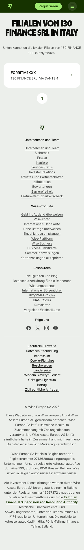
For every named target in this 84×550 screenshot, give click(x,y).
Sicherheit (42, 153)
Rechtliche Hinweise (42, 346)
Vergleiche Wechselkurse (42, 310)
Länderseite (41, 370)
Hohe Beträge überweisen (42, 229)
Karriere (41, 162)
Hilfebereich (42, 181)
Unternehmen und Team (42, 148)
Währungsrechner (42, 285)
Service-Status (42, 167)
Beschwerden (42, 365)
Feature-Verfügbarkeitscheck (42, 196)
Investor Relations (42, 172)
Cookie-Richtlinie (42, 360)
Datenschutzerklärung (42, 351)
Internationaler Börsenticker (42, 290)
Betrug (42, 385)
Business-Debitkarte (41, 248)
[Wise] (10, 6)
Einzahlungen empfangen (42, 233)
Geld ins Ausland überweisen (42, 214)
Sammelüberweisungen (42, 253)
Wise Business (42, 243)
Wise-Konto (42, 219)
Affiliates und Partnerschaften (42, 177)
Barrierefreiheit (42, 191)
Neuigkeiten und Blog (42, 276)
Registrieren (48, 6)
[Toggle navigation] (72, 6)
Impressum (42, 356)
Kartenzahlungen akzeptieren (42, 258)
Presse (42, 157)
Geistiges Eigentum (42, 380)
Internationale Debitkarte (42, 224)
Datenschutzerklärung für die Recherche (42, 281)
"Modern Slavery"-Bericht (42, 375)
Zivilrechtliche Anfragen (42, 389)
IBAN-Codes (42, 300)
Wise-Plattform (42, 238)
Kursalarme (42, 305)
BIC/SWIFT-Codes (42, 295)
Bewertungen (42, 186)
